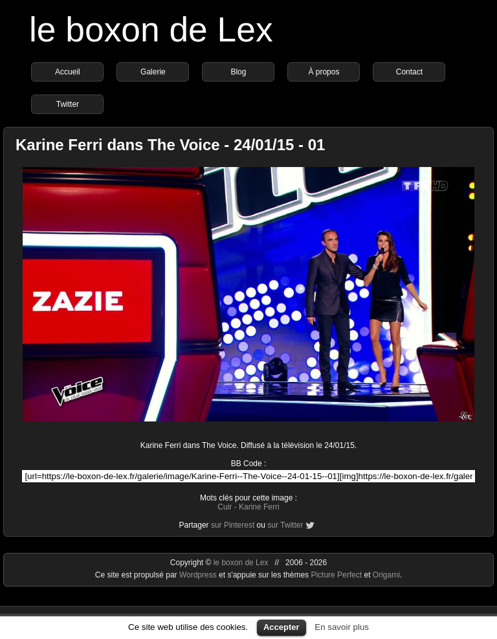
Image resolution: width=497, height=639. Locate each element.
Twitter (67, 104)
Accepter (281, 627)
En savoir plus (342, 627)
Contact (409, 71)
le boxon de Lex (151, 29)
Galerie (153, 71)
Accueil (67, 71)
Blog (238, 71)
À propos (323, 71)
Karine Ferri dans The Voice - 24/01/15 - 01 (170, 144)
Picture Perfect (336, 574)
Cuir (224, 506)
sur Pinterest (232, 525)
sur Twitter (285, 525)
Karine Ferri (259, 506)
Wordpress (199, 574)
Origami (386, 574)
